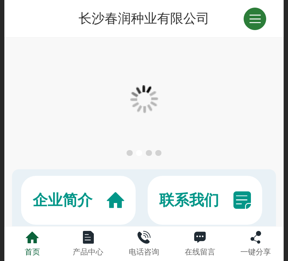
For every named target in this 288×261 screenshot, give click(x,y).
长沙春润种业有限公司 (144, 18)
